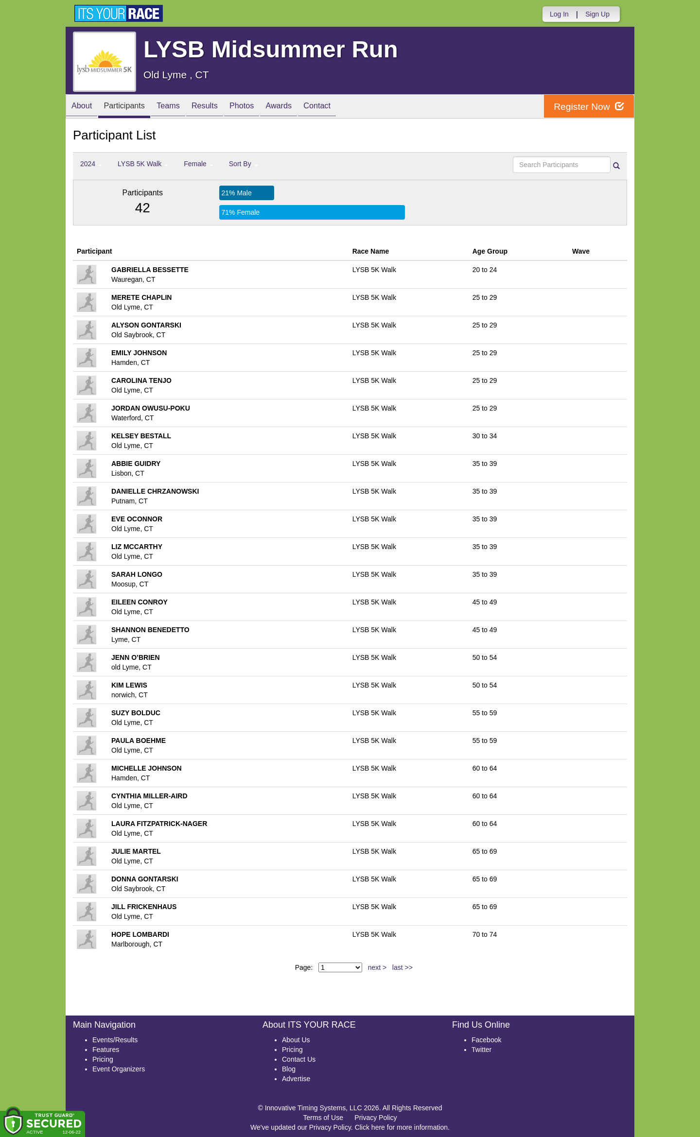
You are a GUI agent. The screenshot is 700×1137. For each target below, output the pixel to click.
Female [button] (198, 164)
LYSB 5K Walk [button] (143, 164)
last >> (402, 967)
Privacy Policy (375, 1117)
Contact (348, 107)
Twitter (481, 1049)
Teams (180, 107)
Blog (289, 1069)
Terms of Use (323, 1117)
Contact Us (298, 1059)
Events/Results (115, 1040)
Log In (559, 14)
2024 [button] (91, 164)
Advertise (296, 1079)
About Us (296, 1040)
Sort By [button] (243, 164)
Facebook (486, 1040)
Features (105, 1049)
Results (221, 107)
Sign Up (597, 14)
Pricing (102, 1059)
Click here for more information (401, 1127)
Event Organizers (118, 1069)
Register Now (587, 106)
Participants (131, 107)
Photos (263, 107)
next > (377, 967)
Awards (305, 107)
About (84, 107)
